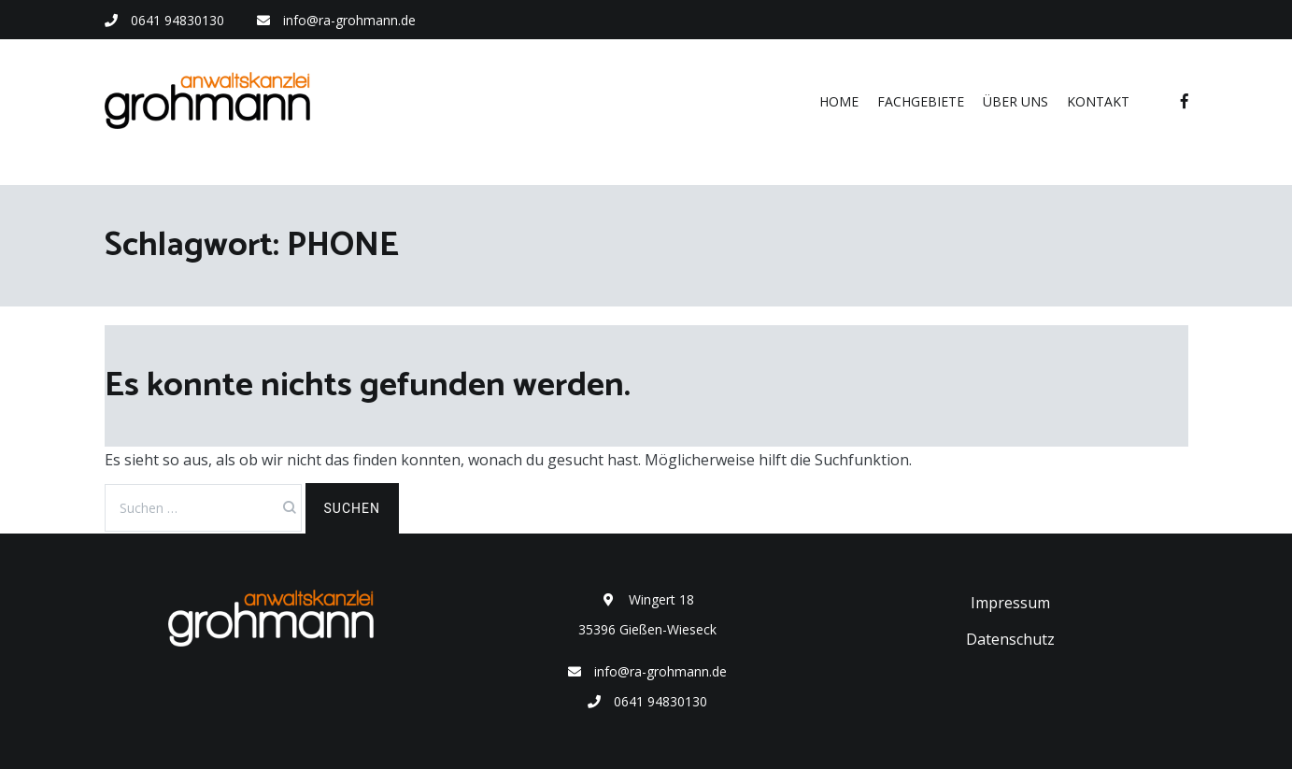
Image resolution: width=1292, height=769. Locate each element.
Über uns (1015, 101)
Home (839, 101)
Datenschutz (1010, 639)
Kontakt (1098, 101)
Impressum (1010, 602)
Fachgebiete (920, 101)
